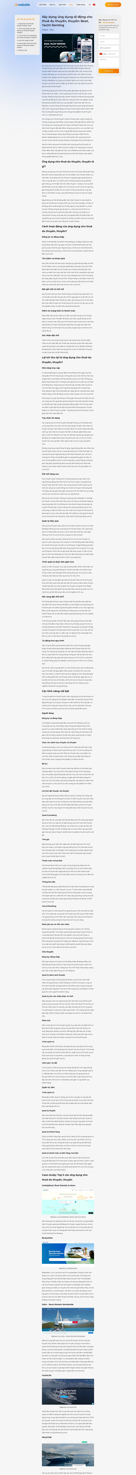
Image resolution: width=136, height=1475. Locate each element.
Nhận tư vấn (23, 50)
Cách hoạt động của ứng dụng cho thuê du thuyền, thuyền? (26, 30)
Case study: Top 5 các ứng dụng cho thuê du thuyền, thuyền (26, 45)
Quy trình (62, 4)
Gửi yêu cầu (109, 71)
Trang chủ (45, 29)
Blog (71, 4)
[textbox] (101, 54)
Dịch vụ (52, 4)
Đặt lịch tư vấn (113, 4)
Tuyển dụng (80, 4)
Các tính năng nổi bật (26, 40)
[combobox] (101, 54)
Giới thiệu (42, 4)
